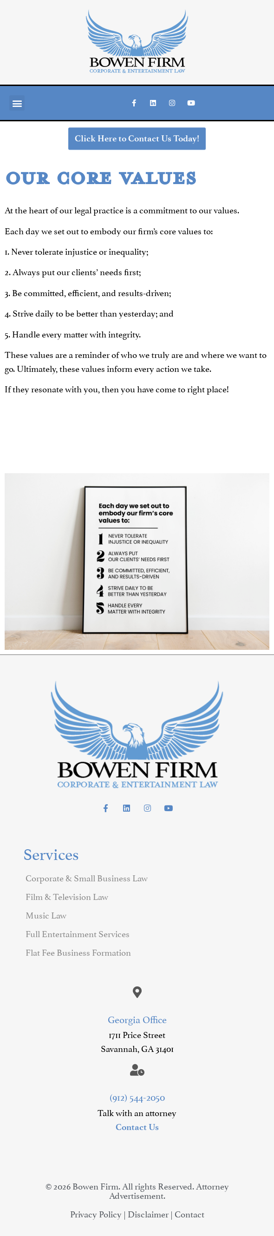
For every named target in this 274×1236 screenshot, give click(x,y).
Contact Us (137, 1127)
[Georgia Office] (137, 992)
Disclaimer (148, 1213)
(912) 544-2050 (137, 1096)
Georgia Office (137, 1018)
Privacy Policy (96, 1213)
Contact (189, 1213)
